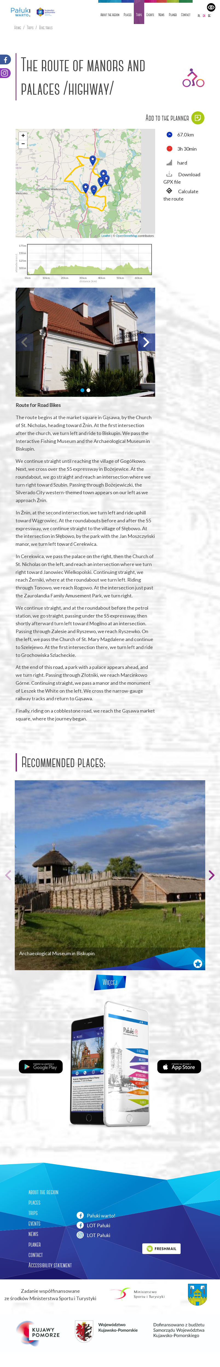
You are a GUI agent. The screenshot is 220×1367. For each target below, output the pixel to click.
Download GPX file (181, 178)
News (161, 15)
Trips (139, 15)
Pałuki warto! (96, 1215)
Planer (173, 15)
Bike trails (46, 27)
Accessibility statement (50, 1265)
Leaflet (106, 235)
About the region (109, 15)
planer (34, 1244)
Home (17, 27)
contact (35, 1254)
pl (199, 15)
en (204, 15)
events (34, 1223)
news (33, 1233)
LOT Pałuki (93, 1225)
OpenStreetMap (126, 235)
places (34, 1202)
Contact (185, 15)
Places (128, 15)
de (209, 15)
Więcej (110, 982)
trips (33, 1212)
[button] (92, 160)
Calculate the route (180, 195)
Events (150, 15)
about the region (43, 1192)
